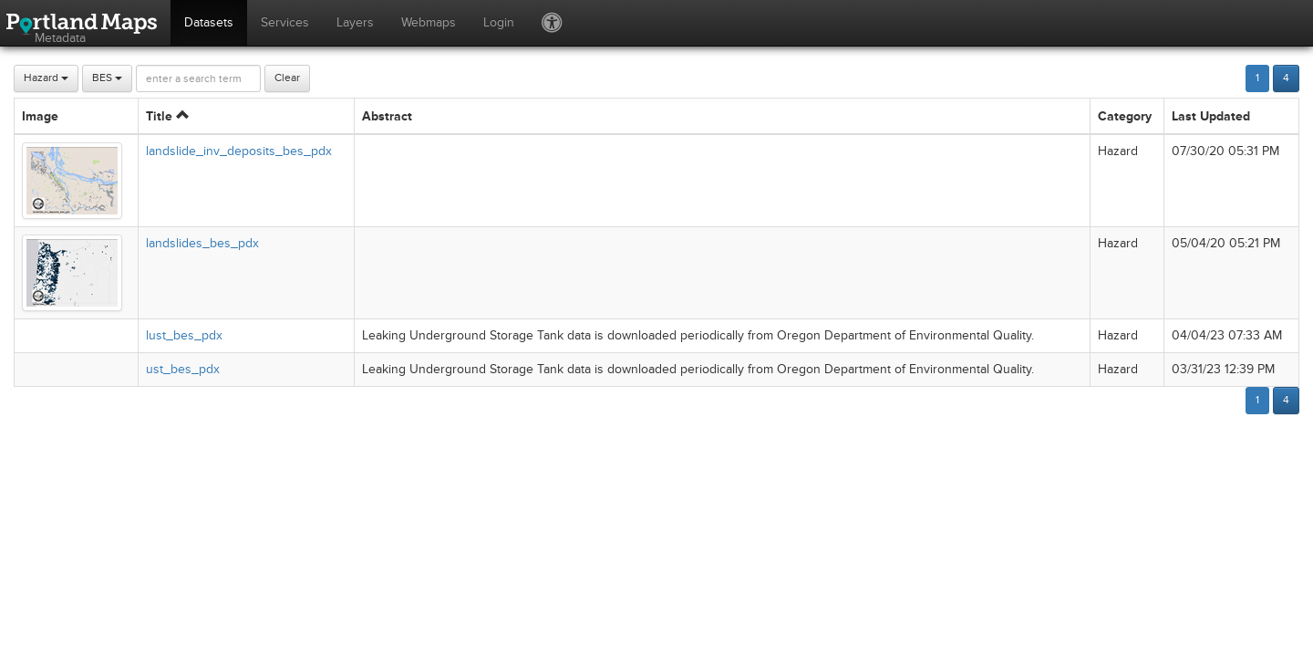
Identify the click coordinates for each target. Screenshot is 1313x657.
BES (107, 78)
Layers (355, 22)
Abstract (387, 116)
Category (1125, 116)
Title (167, 116)
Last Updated (1211, 116)
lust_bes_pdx (184, 335)
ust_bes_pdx (183, 369)
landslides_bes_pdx (202, 243)
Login (498, 22)
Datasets (208, 22)
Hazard (46, 78)
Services (285, 22)
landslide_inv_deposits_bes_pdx (239, 151)
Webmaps (428, 22)
